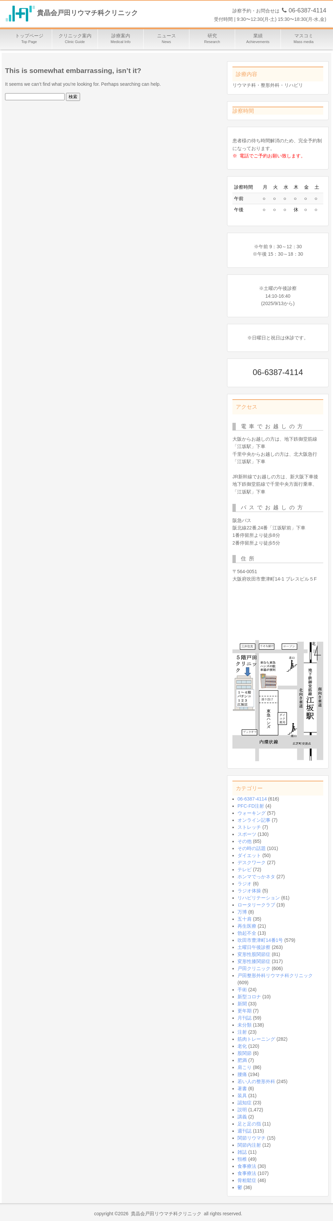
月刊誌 (244, 1018)
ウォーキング (251, 813)
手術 (242, 989)
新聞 (242, 1003)
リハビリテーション (258, 897)
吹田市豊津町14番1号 (260, 940)
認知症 (244, 1102)
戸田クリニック (253, 968)
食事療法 (246, 1166)
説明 (242, 1109)
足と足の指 (249, 1123)
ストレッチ (249, 827)
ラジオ (244, 883)
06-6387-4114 (252, 799)
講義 (242, 1116)
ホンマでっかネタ (256, 876)
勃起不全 (246, 933)
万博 (242, 912)
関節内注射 (249, 1145)
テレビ (244, 869)
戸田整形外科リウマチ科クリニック (275, 975)
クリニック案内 (75, 39)
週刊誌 (244, 1131)
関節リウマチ (251, 1138)
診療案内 (120, 39)
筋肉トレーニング (256, 1039)
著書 (242, 1088)
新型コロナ (249, 996)
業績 (258, 39)
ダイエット (249, 855)
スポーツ (246, 834)
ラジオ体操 (249, 890)
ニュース (166, 39)
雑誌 (242, 1152)
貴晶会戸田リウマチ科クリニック (87, 13)
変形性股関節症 (253, 954)
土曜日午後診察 (253, 947)
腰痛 (242, 1074)
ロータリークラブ (256, 905)
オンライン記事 (253, 820)
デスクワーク (251, 862)
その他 (244, 841)
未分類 (244, 1025)
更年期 (244, 1010)
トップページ (29, 39)
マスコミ (303, 39)
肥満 (242, 1060)
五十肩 (244, 919)
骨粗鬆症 (246, 1180)
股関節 (244, 1053)
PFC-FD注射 (250, 806)
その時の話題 (251, 848)
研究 (212, 39)
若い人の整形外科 (256, 1081)
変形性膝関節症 (253, 961)
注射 (242, 1032)
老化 (242, 1046)
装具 (242, 1095)
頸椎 (242, 1159)
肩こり (244, 1067)
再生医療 (246, 926)
